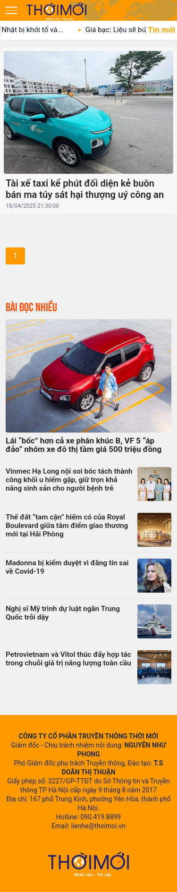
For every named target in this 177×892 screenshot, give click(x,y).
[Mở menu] (11, 10)
